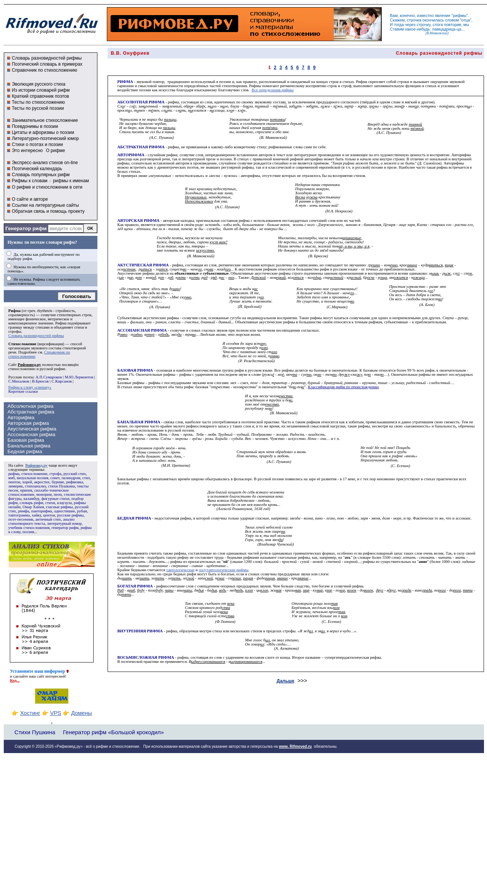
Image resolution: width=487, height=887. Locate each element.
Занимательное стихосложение (45, 120)
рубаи (82, 511)
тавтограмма (19, 515)
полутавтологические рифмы (223, 570)
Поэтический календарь (37, 168)
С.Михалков (18, 381)
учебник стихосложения (28, 528)
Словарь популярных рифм (40, 174)
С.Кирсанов (62, 381)
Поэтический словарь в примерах (47, 64)
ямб (11, 478)
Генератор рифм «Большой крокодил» (113, 732)
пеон (58, 494)
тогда (399, 24)
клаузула (64, 503)
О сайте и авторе (30, 199)
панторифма (41, 511)
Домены (81, 713)
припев (26, 490)
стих (86, 478)
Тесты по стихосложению (38, 102)
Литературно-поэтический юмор (45, 138)
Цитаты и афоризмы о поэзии (43, 132)
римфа (23, 511)
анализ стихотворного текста (41, 521)
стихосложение (35, 474)
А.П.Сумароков (48, 377)
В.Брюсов (40, 381)
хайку (36, 515)
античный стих (48, 519)
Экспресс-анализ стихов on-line (45, 162)
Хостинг (30, 713)
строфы (14, 331)
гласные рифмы (59, 507)
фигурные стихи (55, 499)
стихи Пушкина (61, 486)
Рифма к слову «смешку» (29, 387)
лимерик (15, 486)
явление (442, 15)
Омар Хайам (33, 507)
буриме (58, 482)
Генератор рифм (25, 228)
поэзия (28, 532)
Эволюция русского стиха (38, 84)
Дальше (285, 681)
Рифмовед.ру (36, 465)
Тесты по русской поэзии (38, 108)
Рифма (14, 311)
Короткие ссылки (23, 391)
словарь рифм (31, 503)
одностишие (64, 511)
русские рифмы (70, 515)
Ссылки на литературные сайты (45, 205)
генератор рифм (65, 528)
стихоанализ (35, 486)
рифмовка (74, 482)
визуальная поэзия (32, 478)
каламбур (31, 499)
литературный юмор (64, 523)
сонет (54, 478)
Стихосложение (22, 344)
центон (49, 515)
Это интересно (27, 150)
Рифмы (255, 86)
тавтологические (180, 570)
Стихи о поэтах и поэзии (37, 144)
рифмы (460, 15)
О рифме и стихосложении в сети (47, 187)
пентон (14, 482)
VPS (55, 713)
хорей (27, 482)
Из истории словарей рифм (40, 90)
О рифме (55, 150)
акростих (41, 482)
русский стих (74, 474)
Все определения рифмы (272, 90)
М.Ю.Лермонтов (79, 377)
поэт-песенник (21, 519)
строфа (55, 474)
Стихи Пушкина (34, 732)
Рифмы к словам (29, 180)
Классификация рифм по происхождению (343, 387)
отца (465, 20)
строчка (414, 20)
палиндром (71, 478)
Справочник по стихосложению (44, 70)
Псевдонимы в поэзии (35, 126)
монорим (44, 494)
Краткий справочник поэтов (40, 96)
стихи (50, 503)
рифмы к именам (71, 180)
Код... (15, 680)
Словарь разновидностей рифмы (47, 58)
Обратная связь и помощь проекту (48, 211)
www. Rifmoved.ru (295, 746)
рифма (13, 474)
